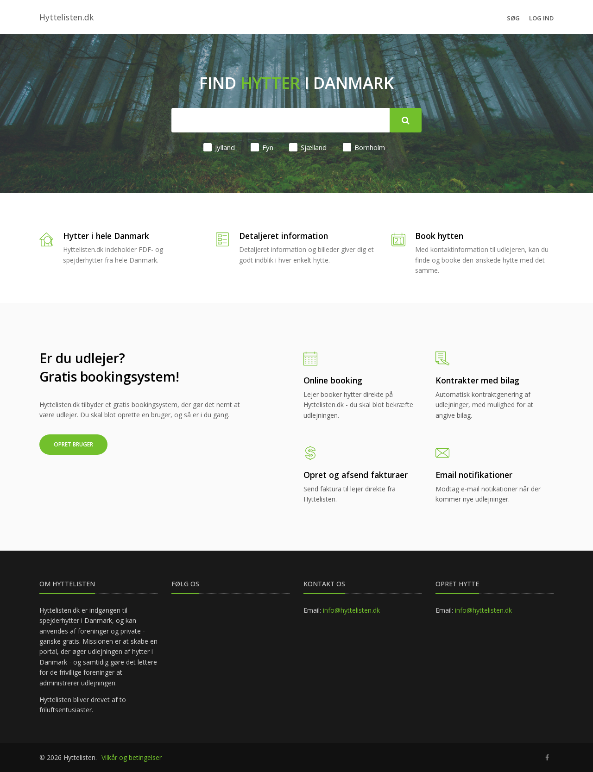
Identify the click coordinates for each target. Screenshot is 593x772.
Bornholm (364, 147)
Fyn (262, 147)
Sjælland (308, 147)
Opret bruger (73, 444)
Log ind (541, 18)
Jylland (219, 147)
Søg (513, 18)
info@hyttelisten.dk (351, 610)
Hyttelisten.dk (66, 17)
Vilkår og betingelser (131, 757)
